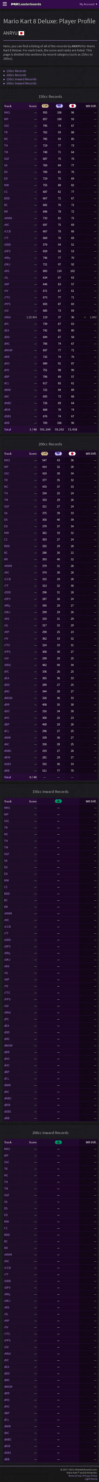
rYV (6, 291)
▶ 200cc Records (14, 75)
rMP (6, 284)
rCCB (7, 231)
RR (6, 211)
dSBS (7, 416)
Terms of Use (74, 1475)
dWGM (8, 350)
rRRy (7, 258)
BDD (7, 198)
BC (6, 205)
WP (6, 119)
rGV (6, 310)
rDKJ (7, 264)
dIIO (6, 363)
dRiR (7, 410)
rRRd (7, 317)
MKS (7, 112)
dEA (6, 330)
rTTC (7, 297)
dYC (6, 324)
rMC (6, 225)
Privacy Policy (90, 1475)
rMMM (8, 218)
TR (6, 132)
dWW (7, 390)
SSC (6, 126)
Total (7, 429)
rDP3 (7, 251)
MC (6, 139)
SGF (6, 159)
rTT (6, 238)
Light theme (91, 1478)
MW (6, 185)
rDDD (7, 244)
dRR (6, 357)
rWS (6, 271)
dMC (7, 343)
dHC (7, 370)
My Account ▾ (88, 4)
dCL (6, 383)
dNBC (8, 403)
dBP (6, 376)
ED (6, 178)
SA (5, 165)
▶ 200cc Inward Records (20, 83)
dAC (6, 396)
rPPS (7, 304)
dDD (6, 337)
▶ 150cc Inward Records (20, 79)
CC (6, 192)
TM (6, 152)
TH (6, 145)
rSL (6, 277)
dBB (6, 423)
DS (6, 172)
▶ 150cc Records (14, 71)
